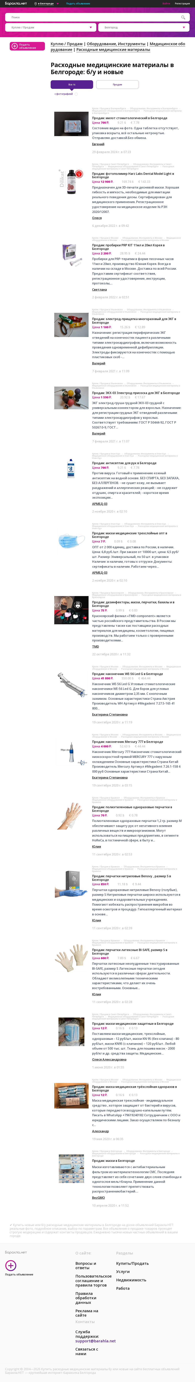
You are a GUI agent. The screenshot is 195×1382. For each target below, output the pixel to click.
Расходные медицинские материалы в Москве (145, 240)
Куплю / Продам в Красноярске (108, 592)
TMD (95, 646)
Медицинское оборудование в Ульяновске (114, 312)
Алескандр (100, 1131)
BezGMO (98, 1198)
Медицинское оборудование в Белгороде (114, 1153)
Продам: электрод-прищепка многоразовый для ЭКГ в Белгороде (134, 321)
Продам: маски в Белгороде (113, 1161)
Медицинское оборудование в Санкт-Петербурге (133, 166)
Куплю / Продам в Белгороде (107, 1151)
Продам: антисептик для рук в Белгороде (124, 463)
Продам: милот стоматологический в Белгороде (129, 118)
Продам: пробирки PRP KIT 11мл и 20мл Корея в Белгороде (128, 247)
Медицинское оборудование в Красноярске (115, 595)
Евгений (98, 144)
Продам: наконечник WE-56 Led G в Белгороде (127, 674)
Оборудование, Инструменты (116, 43)
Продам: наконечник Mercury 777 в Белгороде (127, 742)
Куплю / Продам (67, 43)
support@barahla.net (95, 1340)
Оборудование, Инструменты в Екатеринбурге (154, 108)
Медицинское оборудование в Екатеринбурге (116, 110)
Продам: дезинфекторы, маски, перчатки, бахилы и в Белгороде (133, 604)
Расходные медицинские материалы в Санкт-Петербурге (133, 167)
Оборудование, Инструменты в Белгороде (148, 1151)
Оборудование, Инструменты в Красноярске (151, 592)
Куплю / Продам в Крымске (106, 797)
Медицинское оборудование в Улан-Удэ (113, 455)
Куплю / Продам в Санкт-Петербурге (110, 164)
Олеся (97, 218)
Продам (117, 84)
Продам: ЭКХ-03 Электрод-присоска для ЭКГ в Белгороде (136, 393)
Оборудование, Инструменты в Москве (142, 238)
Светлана (99, 289)
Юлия (96, 846)
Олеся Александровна (109, 1059)
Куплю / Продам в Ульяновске (107, 309)
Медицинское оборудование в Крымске (113, 800)
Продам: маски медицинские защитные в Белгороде (133, 1024)
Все (72, 84)
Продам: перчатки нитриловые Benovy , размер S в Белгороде (131, 878)
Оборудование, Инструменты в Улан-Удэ (145, 453)
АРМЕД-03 (99, 504)
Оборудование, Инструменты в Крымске (144, 797)
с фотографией (64, 94)
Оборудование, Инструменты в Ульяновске (149, 309)
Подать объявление (78, 3)
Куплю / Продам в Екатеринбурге (109, 108)
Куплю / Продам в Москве (105, 238)
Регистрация (182, 3)
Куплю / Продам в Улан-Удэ (106, 453)
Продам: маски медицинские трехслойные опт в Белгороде (129, 535)
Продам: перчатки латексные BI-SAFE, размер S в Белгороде (129, 952)
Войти (166, 3)
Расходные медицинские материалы (113, 49)
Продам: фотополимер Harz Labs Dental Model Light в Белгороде (133, 175)
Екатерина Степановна (110, 714)
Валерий (98, 363)
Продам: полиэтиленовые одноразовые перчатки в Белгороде (132, 809)
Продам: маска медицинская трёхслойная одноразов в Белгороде (134, 1088)
